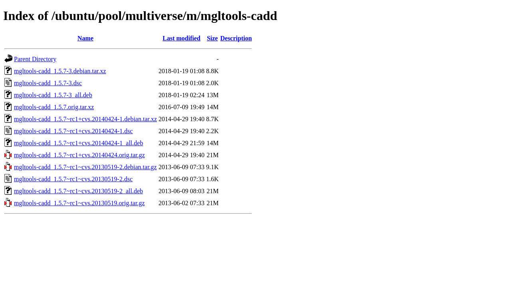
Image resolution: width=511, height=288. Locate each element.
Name (85, 38)
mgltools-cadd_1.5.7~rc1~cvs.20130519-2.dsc (73, 179)
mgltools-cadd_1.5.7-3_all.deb (53, 95)
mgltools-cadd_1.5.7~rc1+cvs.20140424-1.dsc (73, 131)
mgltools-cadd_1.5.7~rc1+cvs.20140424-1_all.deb (78, 143)
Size (212, 38)
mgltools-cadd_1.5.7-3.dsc (48, 83)
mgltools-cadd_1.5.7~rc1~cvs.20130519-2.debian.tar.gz (85, 167)
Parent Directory (35, 59)
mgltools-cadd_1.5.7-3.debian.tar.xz (60, 71)
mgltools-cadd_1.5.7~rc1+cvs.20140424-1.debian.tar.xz (85, 119)
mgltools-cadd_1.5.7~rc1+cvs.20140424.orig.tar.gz (79, 155)
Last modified (181, 38)
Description (236, 38)
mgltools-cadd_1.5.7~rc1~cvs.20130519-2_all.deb (78, 191)
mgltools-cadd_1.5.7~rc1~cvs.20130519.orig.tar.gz (79, 203)
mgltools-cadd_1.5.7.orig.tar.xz (54, 107)
